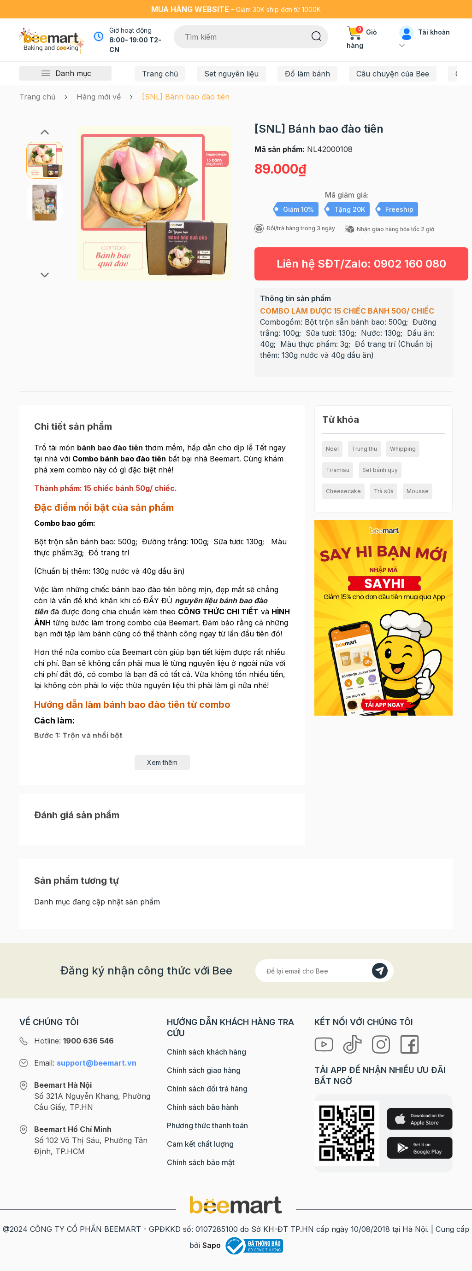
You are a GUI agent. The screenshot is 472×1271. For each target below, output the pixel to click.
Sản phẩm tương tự (76, 880)
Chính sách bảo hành (202, 1107)
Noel (332, 448)
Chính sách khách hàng (206, 1051)
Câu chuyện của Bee (392, 73)
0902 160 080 (410, 263)
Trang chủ (160, 73)
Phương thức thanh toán (207, 1125)
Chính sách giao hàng (204, 1070)
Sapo (211, 1245)
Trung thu (364, 448)
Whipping (403, 448)
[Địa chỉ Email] (324, 970)
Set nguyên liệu (231, 73)
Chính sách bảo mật (201, 1162)
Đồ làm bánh (307, 73)
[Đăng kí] (379, 970)
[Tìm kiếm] (316, 35)
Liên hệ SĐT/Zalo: (361, 263)
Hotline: (74, 1040)
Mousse (418, 491)
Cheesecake (343, 491)
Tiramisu (337, 469)
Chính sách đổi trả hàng (207, 1088)
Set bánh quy (380, 469)
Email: (85, 1062)
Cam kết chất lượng (200, 1144)
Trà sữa (384, 491)
